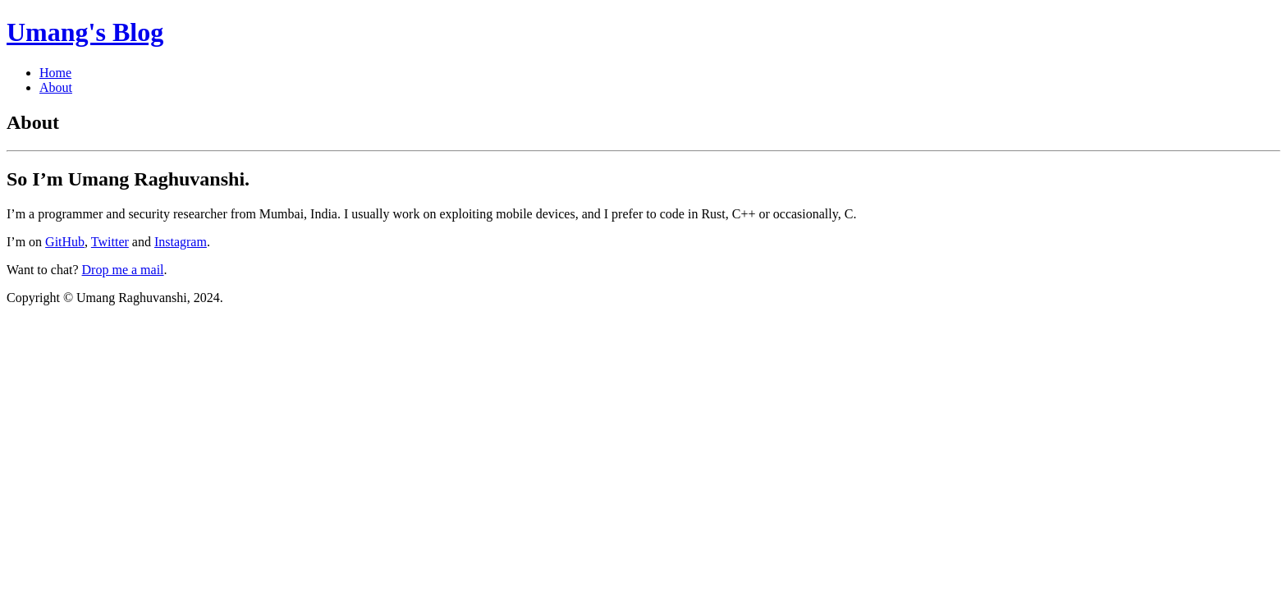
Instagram (180, 242)
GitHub (65, 242)
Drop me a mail (123, 270)
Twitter (110, 242)
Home (55, 73)
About (55, 87)
